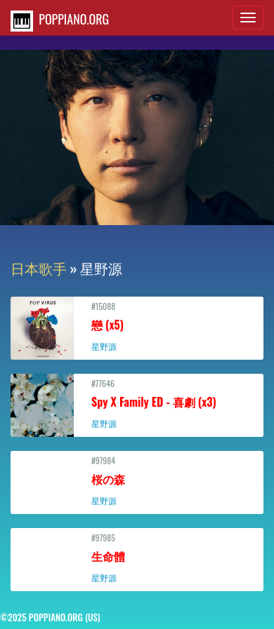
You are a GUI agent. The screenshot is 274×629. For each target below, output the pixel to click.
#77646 (137, 403)
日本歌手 (39, 267)
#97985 (137, 557)
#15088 (137, 326)
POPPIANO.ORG (60, 21)
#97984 (137, 480)
